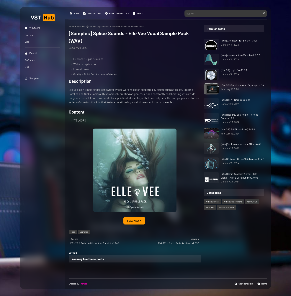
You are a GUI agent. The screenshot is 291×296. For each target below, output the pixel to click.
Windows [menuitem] (32, 27)
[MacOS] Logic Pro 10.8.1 (234, 70)
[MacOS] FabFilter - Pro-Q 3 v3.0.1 (238, 129)
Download (134, 221)
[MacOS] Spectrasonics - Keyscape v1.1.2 (242, 85)
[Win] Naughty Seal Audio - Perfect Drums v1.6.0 (239, 116)
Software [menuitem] (30, 34)
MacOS (31, 52)
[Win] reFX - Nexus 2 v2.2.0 (235, 99)
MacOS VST (251, 201)
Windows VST (212, 201)
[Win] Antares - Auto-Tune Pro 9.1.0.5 (240, 55)
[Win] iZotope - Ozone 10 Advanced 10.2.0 (242, 159)
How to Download (117, 13)
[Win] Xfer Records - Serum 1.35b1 (239, 40)
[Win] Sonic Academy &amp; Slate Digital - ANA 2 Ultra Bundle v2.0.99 (239, 175)
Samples (32, 78)
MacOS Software (226, 207)
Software (30, 60)
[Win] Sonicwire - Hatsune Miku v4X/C (241, 144)
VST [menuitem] (27, 42)
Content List (92, 13)
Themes (83, 283)
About (138, 13)
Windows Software (233, 201)
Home (74, 13)
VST (27, 67)
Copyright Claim (244, 283)
